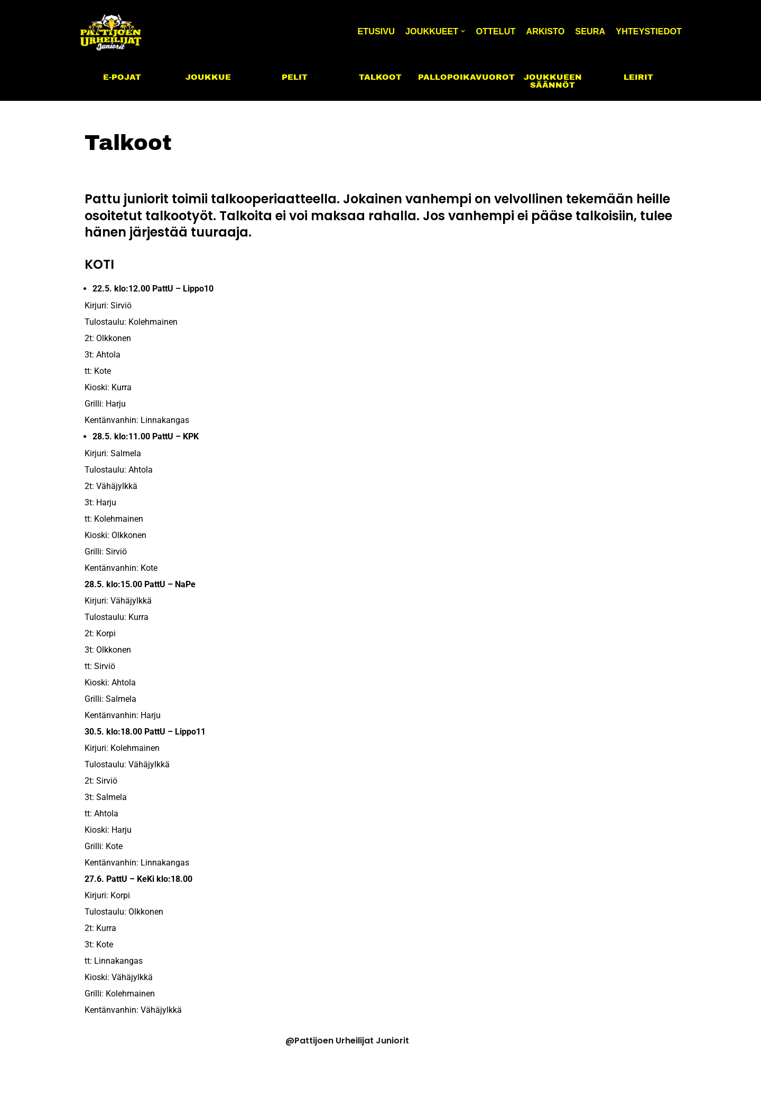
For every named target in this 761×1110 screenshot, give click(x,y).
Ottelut (488, 31)
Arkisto (540, 31)
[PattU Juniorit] (111, 31)
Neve (91, 1095)
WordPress (166, 1095)
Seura (586, 31)
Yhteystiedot (647, 31)
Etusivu (364, 31)
